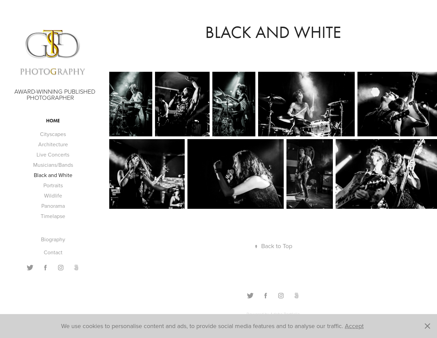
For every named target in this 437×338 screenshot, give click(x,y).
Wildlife (53, 195)
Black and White (53, 175)
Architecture (53, 144)
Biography (53, 239)
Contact (53, 252)
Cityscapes (53, 134)
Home (53, 121)
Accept (354, 326)
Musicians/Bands (53, 164)
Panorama (53, 205)
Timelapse (53, 216)
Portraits (53, 185)
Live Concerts (53, 154)
